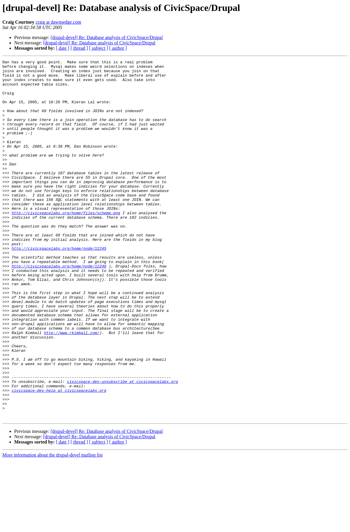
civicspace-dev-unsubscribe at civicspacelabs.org (122, 446)
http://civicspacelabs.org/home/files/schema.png (66, 243)
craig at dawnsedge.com (58, 22)
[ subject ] (98, 48)
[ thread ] (79, 48)
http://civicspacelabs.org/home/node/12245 (59, 286)
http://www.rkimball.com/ (71, 387)
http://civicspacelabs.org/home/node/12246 (59, 307)
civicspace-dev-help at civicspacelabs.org (59, 457)
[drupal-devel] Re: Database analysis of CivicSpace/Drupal (107, 37)
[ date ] (62, 48)
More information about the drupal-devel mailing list (52, 526)
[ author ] (118, 48)
